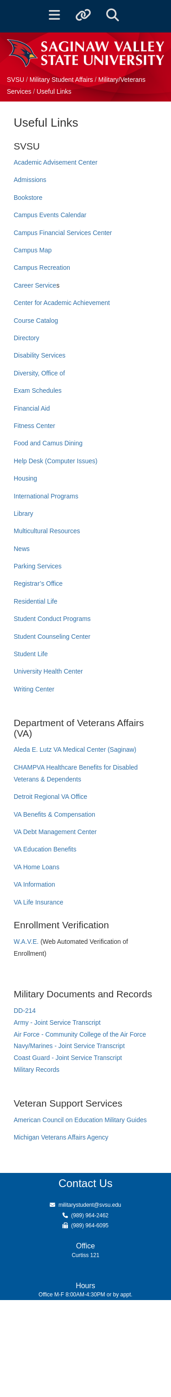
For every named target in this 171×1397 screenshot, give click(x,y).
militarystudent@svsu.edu (89, 1205)
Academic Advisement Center (56, 162)
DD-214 (25, 1010)
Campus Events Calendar (50, 215)
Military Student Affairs (61, 79)
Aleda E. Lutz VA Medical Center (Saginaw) (75, 749)
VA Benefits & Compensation (54, 814)
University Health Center (48, 671)
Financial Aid (32, 408)
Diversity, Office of (39, 373)
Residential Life (35, 601)
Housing (25, 478)
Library (23, 513)
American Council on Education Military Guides (80, 1120)
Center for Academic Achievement (62, 302)
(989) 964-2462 (90, 1215)
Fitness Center (34, 425)
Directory (26, 338)
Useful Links (53, 91)
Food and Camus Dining (48, 443)
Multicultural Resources (47, 531)
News (22, 548)
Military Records (36, 1069)
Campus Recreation (42, 267)
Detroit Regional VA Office (50, 796)
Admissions (30, 179)
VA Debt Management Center (55, 831)
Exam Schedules (38, 390)
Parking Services (38, 566)
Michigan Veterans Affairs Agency (61, 1137)
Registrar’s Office (38, 583)
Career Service (35, 285)
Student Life (31, 654)
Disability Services (40, 355)
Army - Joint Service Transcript (57, 1022)
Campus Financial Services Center (63, 232)
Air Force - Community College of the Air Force (80, 1034)
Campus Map (33, 250)
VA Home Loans (36, 867)
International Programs (46, 496)
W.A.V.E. (27, 941)
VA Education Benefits (45, 849)
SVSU (15, 79)
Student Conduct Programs (52, 618)
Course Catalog (36, 320)
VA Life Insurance (38, 902)
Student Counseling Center (52, 636)
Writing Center (34, 689)
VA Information (34, 884)
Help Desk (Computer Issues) (56, 461)
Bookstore (28, 197)
